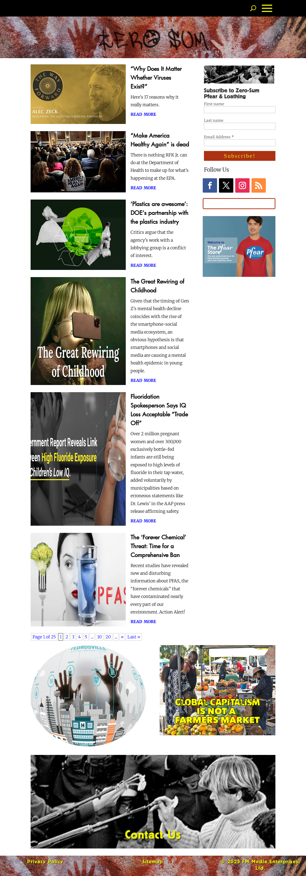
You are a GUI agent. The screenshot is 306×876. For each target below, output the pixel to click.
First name (214, 103)
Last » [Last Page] (133, 637)
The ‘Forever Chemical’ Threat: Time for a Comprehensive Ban (158, 545)
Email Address (219, 136)
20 (108, 637)
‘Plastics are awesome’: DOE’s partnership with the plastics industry (159, 212)
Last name (213, 120)
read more (143, 113)
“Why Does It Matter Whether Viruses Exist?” (156, 77)
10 (99, 637)
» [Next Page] (122, 637)
